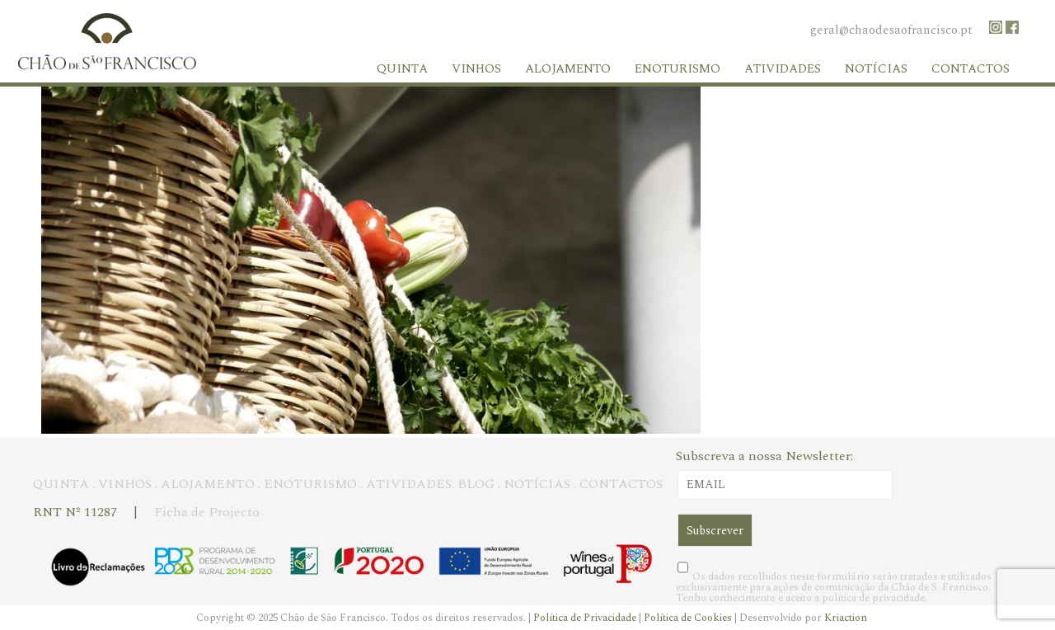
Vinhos (476, 68)
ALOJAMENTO (208, 484)
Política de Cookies (689, 617)
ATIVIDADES (409, 484)
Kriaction (845, 617)
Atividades (782, 68)
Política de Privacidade (586, 617)
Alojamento (568, 68)
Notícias (876, 68)
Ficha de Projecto (207, 512)
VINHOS (125, 484)
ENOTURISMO (310, 484)
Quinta (402, 68)
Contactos (970, 68)
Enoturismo (677, 68)
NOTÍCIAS (537, 484)
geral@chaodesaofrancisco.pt (891, 30)
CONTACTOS (621, 484)
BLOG (476, 484)
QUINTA (61, 484)
